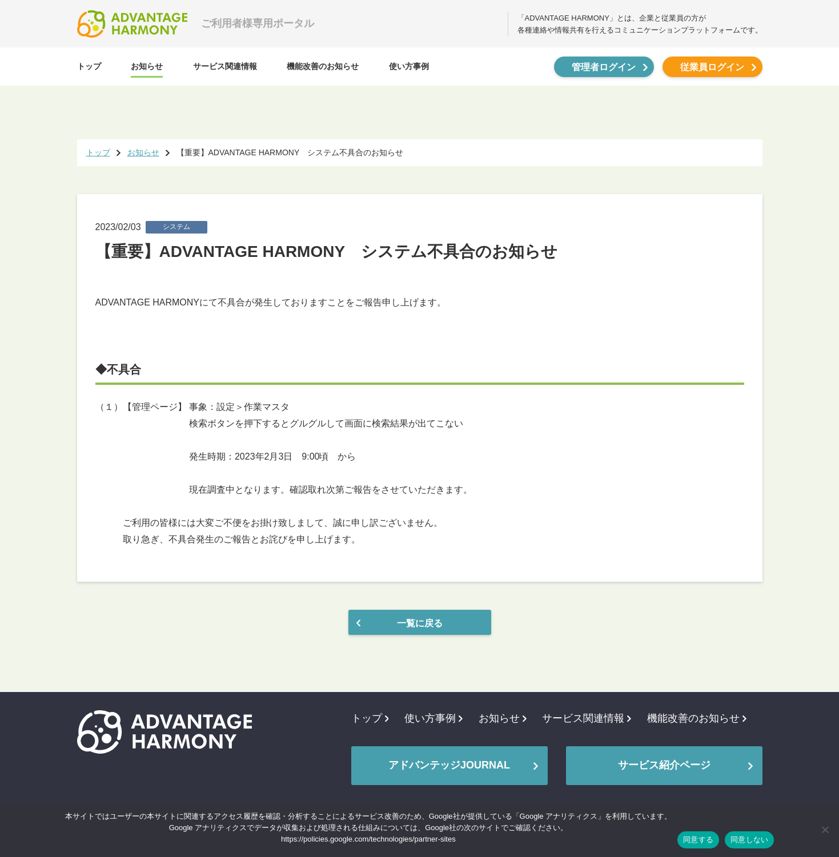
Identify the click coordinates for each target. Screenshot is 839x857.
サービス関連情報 (225, 66)
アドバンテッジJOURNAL (449, 765)
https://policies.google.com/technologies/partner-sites (368, 839)
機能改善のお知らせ (323, 66)
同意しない (749, 839)
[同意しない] (824, 829)
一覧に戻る (420, 623)
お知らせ (147, 66)
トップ (89, 66)
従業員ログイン (712, 67)
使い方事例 (409, 66)
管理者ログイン (604, 67)
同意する (698, 839)
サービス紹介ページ (664, 765)
